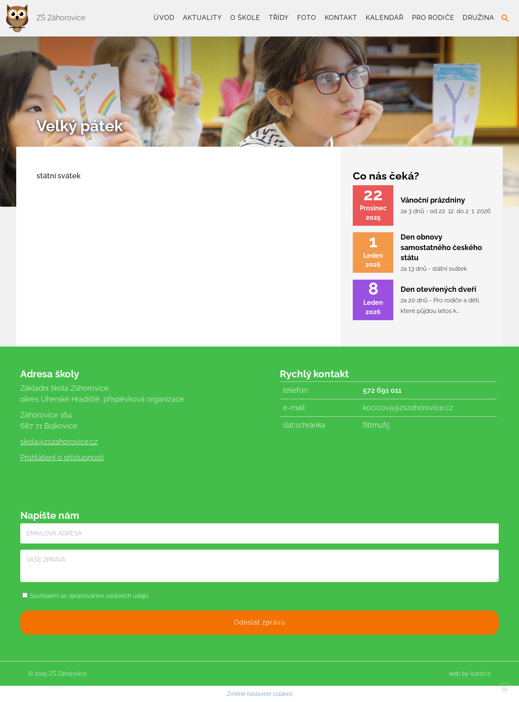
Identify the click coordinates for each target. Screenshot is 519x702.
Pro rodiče (433, 17)
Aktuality (202, 17)
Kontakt (341, 17)
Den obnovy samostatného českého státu (441, 247)
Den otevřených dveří (438, 289)
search (505, 18)
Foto (306, 17)
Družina (478, 17)
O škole (245, 17)
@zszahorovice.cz (68, 441)
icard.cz (480, 673)
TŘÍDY (279, 17)
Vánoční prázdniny (433, 200)
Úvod (164, 17)
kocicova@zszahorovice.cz (408, 407)
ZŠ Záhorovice (46, 17)
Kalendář (384, 17)
